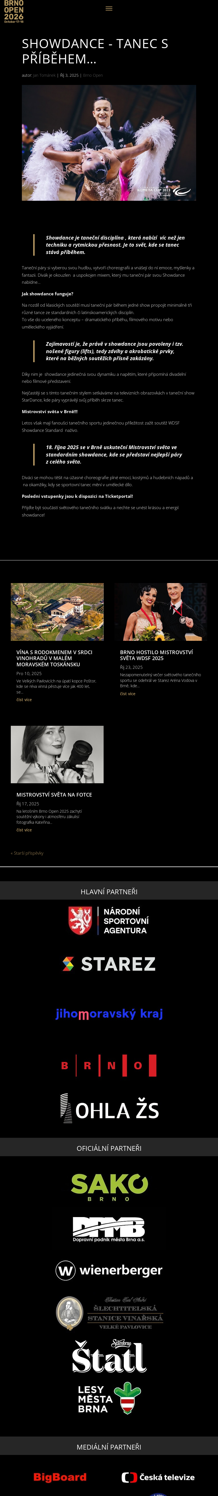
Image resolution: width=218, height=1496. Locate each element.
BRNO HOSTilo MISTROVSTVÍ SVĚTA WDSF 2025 (156, 655)
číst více (24, 699)
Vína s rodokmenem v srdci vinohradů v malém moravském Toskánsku (54, 658)
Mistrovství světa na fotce (54, 794)
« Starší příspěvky (27, 853)
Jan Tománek (44, 75)
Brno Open (93, 75)
